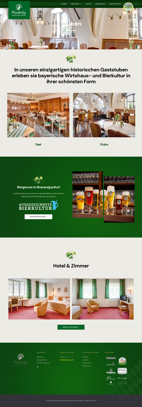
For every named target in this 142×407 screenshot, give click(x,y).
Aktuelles (100, 4)
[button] (38, 216)
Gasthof (76, 4)
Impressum (86, 366)
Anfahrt (85, 360)
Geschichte (115, 4)
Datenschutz (87, 363)
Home (64, 4)
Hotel (88, 4)
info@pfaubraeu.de (67, 360)
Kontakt (85, 357)
